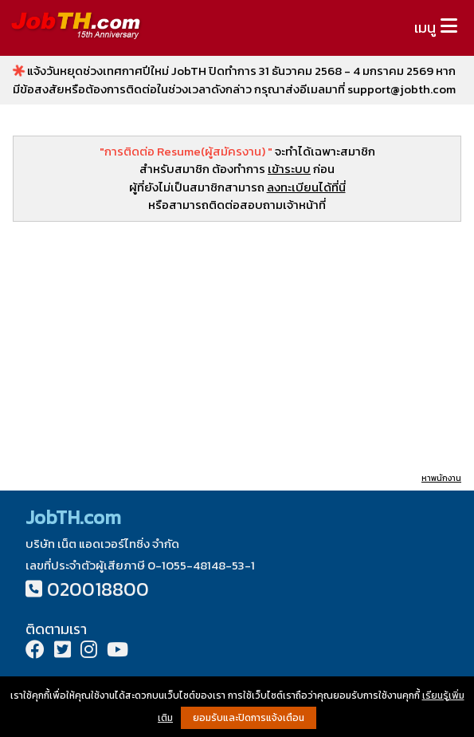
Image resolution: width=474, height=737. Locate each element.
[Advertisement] (237, 346)
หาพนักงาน (441, 478)
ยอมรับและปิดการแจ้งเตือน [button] (248, 718)
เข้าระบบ (289, 169)
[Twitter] (62, 651)
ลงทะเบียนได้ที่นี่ (306, 187)
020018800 (98, 589)
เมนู (425, 27)
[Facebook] (35, 651)
